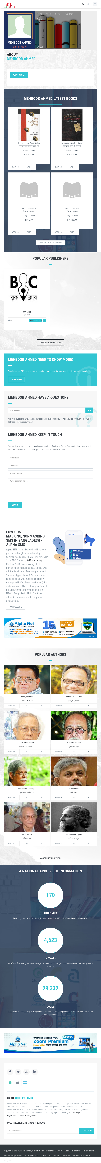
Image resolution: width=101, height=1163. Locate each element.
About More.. (19, 75)
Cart (29, 167)
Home (39, 13)
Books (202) (58, 843)
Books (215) (12, 797)
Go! (89, 410)
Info (27, 706)
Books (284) (58, 706)
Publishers (69, 13)
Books (58, 13)
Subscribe (86, 1130)
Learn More (16, 379)
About (48, 13)
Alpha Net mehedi (24, 1151)
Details (15, 167)
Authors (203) (36, 320)
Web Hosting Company (80, 1156)
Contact (40, 19)
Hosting (31, 1156)
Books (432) (12, 706)
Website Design (10, 1156)
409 (10, 320)
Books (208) (58, 797)
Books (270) (12, 752)
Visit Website (16, 607)
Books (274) (58, 752)
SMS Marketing (34, 560)
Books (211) (12, 843)
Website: (40, 47)
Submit (15, 505)
